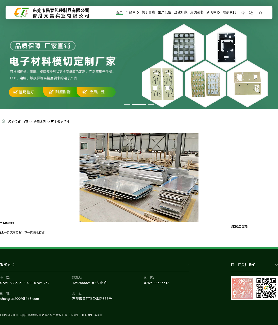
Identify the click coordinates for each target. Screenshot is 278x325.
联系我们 (229, 12)
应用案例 (40, 122)
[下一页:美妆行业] (34, 232)
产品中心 (132, 12)
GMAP (87, 315)
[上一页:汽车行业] (11, 232)
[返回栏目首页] (239, 226)
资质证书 (197, 12)
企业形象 (181, 12)
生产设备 (164, 12)
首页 (119, 12)
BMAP (73, 315)
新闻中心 (213, 12)
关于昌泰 (148, 12)
